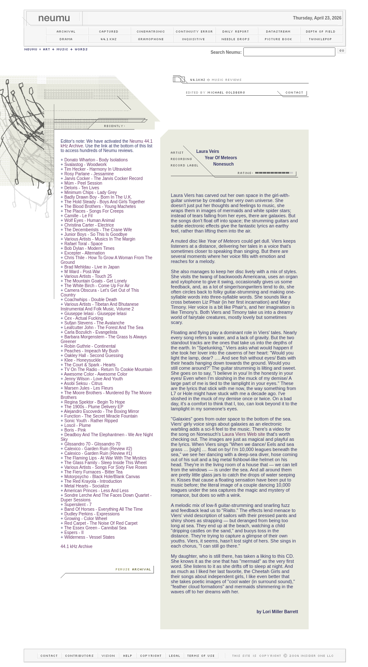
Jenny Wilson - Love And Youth (93, 378)
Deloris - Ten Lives (81, 187)
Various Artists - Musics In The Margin (99, 239)
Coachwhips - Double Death (90, 299)
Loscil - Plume (77, 425)
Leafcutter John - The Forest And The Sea (103, 327)
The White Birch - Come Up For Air (96, 285)
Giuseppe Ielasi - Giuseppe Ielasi (95, 313)
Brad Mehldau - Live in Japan (92, 267)
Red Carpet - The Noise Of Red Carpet (101, 523)
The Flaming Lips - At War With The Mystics (105, 458)
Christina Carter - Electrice (89, 225)
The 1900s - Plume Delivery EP (93, 406)
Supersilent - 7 (78, 504)
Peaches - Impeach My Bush (91, 351)
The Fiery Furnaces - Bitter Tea (93, 472)
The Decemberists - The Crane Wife (98, 229)
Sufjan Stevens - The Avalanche (94, 323)
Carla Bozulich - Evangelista (90, 332)
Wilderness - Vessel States (89, 537)
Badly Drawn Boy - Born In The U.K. (98, 197)
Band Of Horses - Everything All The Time (103, 509)
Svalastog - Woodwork (85, 164)
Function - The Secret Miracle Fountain (101, 416)
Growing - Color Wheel (85, 518)
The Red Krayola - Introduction (93, 481)
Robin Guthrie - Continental (90, 346)
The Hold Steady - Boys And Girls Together (104, 201)
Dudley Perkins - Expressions (92, 514)
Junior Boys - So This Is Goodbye (96, 234)
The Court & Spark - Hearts (89, 365)
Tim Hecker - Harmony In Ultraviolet (97, 169)
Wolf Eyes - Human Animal (89, 220)
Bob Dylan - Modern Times (89, 248)
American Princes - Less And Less (96, 490)
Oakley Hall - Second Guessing (93, 355)
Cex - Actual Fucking (83, 318)
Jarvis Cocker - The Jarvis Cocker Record (103, 178)
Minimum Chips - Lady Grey (90, 192)
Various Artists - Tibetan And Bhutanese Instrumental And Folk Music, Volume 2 (100, 306)
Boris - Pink (75, 430)
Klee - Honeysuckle (82, 360)
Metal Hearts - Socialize (86, 486)
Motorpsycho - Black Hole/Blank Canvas (102, 476)
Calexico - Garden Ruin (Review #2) (98, 448)
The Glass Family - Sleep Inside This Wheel (105, 462)
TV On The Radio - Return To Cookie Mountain (108, 369)
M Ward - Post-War (82, 271)
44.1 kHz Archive (76, 546)
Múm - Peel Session (83, 183)
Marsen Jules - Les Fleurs (88, 388)
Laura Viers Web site (243, 434)
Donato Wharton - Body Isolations (96, 160)
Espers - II (74, 532)
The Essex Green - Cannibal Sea (95, 528)
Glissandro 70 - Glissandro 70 (92, 444)
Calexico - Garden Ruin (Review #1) (98, 453)
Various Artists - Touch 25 (88, 276)
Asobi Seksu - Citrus (83, 383)
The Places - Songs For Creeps (93, 211)
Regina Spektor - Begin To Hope (94, 402)
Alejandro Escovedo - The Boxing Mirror (101, 411)
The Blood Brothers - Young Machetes (100, 206)
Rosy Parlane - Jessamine (89, 174)
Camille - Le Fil (78, 215)
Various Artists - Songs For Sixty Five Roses (105, 467)
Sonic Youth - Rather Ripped (91, 420)
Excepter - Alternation (84, 253)
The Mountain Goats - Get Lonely (95, 281)
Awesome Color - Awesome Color (95, 374)
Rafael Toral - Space (83, 243)
